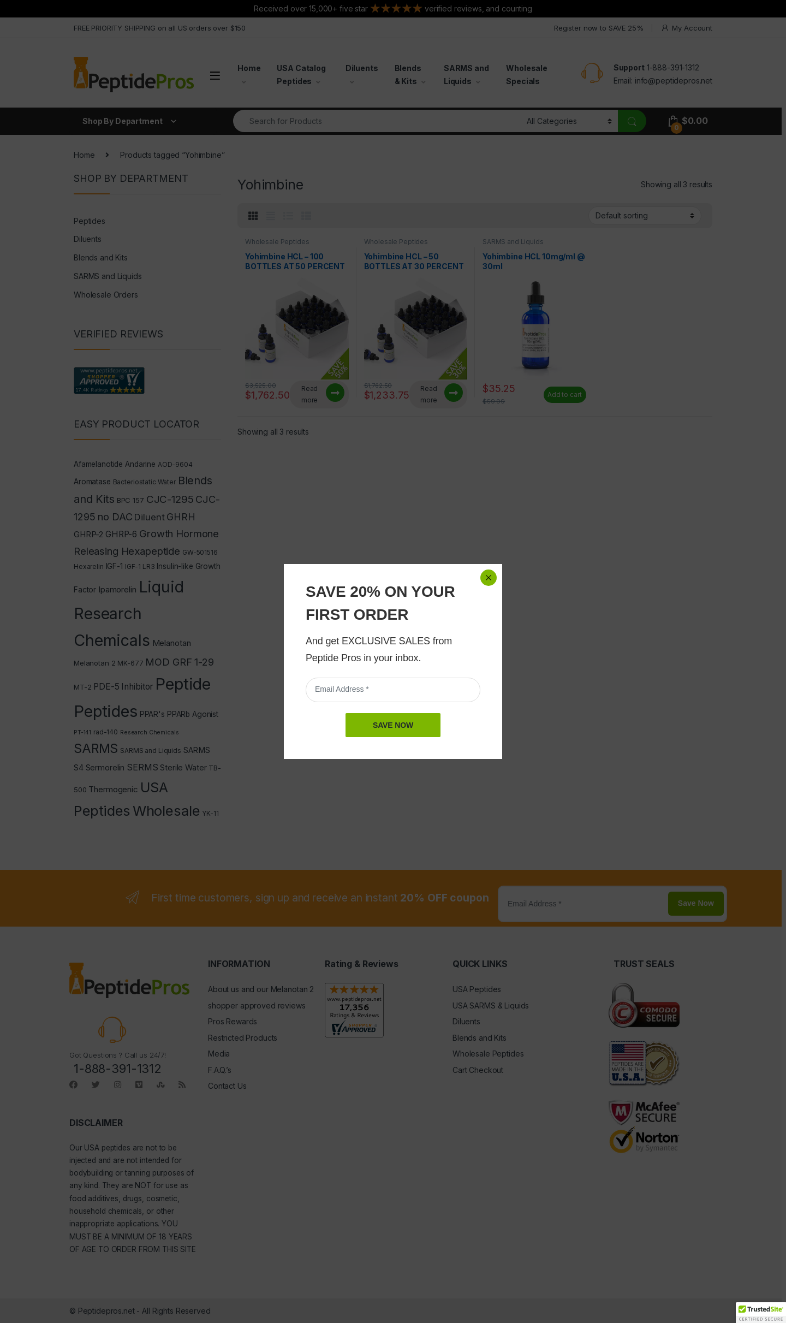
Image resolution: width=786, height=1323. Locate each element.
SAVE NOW (393, 260)
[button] (761, 1312)
